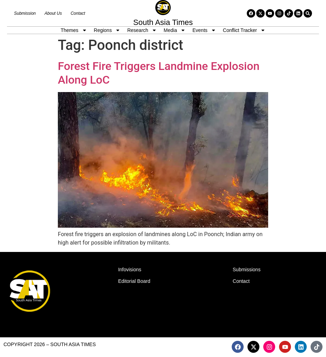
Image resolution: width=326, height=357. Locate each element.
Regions (107, 30)
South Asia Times (163, 22)
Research (142, 30)
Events (204, 30)
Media (174, 30)
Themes (74, 30)
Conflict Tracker (244, 30)
